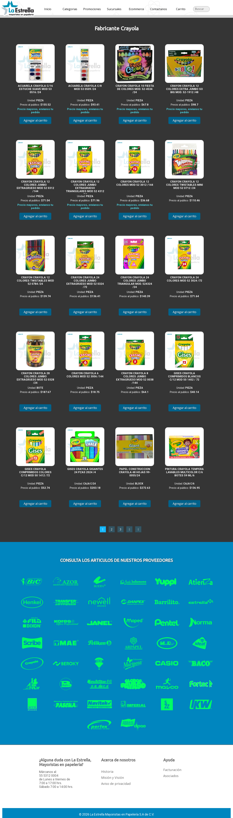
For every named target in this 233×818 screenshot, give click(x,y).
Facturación (172, 770)
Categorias (70, 9)
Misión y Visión (112, 777)
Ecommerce (136, 9)
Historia (107, 771)
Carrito (180, 9)
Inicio (47, 9)
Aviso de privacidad (116, 783)
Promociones (92, 9)
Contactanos (158, 9)
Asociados (171, 776)
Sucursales (114, 9)
